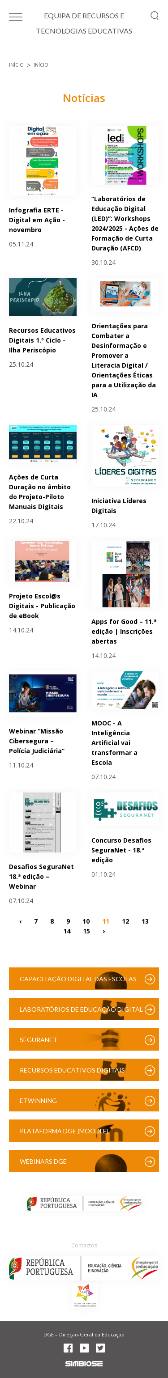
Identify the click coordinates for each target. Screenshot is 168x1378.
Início (16, 65)
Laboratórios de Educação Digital (81, 1009)
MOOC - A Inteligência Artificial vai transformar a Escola (114, 743)
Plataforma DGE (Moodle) (64, 1131)
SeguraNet (38, 1039)
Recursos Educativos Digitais (72, 1070)
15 (86, 931)
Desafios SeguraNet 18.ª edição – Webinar (41, 876)
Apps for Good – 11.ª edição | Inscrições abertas (123, 631)
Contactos (84, 1245)
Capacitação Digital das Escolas (78, 979)
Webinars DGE (43, 1161)
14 (66, 931)
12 (125, 921)
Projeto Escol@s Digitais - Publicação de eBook (42, 606)
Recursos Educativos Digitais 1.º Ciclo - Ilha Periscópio (42, 340)
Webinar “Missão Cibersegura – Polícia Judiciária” (37, 741)
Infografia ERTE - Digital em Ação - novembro (37, 220)
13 (145, 921)
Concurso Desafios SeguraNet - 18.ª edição (121, 850)
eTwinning (38, 1100)
